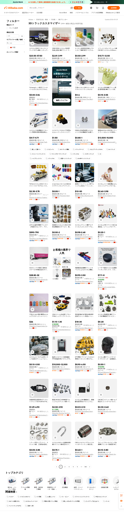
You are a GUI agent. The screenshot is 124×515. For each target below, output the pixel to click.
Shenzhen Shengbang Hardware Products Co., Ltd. (84, 411)
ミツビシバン (49, 149)
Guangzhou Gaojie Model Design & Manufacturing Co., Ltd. (107, 99)
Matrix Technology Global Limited (61, 369)
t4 (99, 154)
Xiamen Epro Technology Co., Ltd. (107, 328)
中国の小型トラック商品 (49, 501)
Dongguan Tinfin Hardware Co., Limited (84, 142)
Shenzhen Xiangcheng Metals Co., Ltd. (61, 237)
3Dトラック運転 (63, 149)
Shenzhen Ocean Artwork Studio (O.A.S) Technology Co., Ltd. (38, 279)
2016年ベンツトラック (82, 158)
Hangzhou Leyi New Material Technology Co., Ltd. (38, 238)
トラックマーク (78, 149)
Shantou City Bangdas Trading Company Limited (38, 142)
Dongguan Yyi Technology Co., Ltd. (38, 415)
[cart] (97, 8)
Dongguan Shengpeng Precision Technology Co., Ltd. (84, 281)
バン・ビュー (64, 497)
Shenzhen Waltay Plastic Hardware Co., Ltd (107, 454)
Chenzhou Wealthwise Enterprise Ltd (61, 142)
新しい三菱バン (35, 149)
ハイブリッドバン (36, 158)
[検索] (78, 8)
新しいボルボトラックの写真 (70, 501)
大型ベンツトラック (65, 158)
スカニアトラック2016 (95, 149)
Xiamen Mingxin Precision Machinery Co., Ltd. (61, 60)
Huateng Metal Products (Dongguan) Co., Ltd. (84, 60)
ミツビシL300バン (24, 497)
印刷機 (53, 19)
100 (86, 466)
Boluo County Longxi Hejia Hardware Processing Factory (107, 287)
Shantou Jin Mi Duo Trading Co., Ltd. (38, 197)
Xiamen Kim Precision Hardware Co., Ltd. (61, 196)
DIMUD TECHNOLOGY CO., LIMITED (38, 370)
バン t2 (106, 501)
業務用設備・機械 (42, 19)
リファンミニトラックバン (81, 497)
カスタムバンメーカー (30, 501)
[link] (121, 495)
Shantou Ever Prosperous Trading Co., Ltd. (84, 369)
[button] (71, 8)
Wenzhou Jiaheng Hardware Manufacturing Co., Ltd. (38, 454)
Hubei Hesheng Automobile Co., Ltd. (107, 142)
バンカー (10, 497)
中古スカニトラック (100, 497)
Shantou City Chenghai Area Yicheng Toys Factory (38, 103)
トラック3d (74, 154)
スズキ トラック (88, 154)
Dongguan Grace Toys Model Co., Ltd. (84, 99)
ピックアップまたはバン (91, 501)
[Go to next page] (90, 467)
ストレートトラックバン (38, 154)
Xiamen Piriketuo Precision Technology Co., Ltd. (61, 458)
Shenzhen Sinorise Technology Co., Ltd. (61, 413)
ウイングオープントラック (57, 154)
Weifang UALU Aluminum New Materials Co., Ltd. (84, 196)
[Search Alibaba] (49, 8)
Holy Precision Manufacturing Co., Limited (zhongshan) (84, 328)
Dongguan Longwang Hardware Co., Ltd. (84, 237)
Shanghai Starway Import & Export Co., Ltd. (107, 240)
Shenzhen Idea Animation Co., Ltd (38, 60)
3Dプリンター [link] (62, 19)
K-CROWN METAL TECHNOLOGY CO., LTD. (107, 60)
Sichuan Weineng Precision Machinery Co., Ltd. (107, 372)
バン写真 (37, 497)
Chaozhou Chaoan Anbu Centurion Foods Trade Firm (38, 326)
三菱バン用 (29, 506)
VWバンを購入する (13, 501)
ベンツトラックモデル (14, 506)
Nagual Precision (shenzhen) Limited (107, 411)
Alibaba (31, 19)
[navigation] (15, 243)
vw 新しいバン (50, 497)
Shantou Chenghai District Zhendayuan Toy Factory (61, 329)
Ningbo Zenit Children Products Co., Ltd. (107, 196)
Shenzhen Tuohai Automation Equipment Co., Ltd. (84, 454)
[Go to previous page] (56, 467)
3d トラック (110, 149)
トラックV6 (50, 158)
